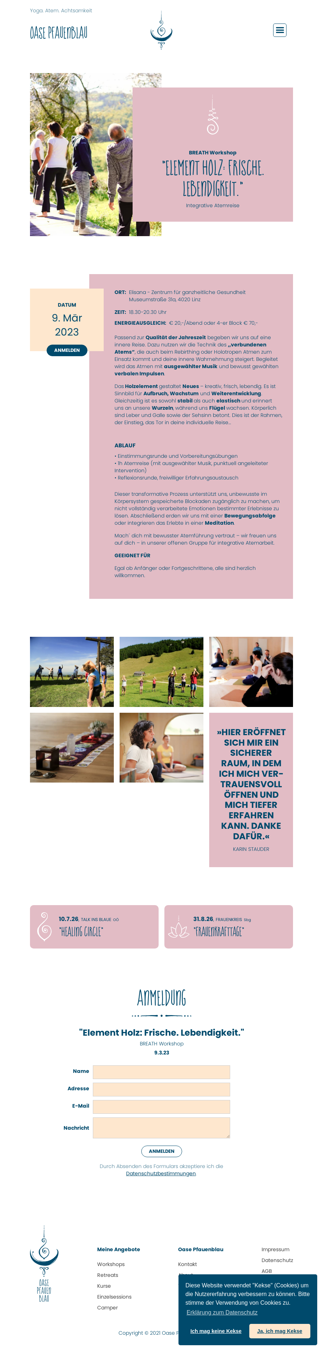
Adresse (78, 1088)
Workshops (111, 1264)
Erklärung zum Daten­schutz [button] (222, 1312)
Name (81, 1071)
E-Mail (80, 1105)
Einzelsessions (114, 1296)
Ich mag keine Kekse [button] (216, 1331)
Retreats (107, 1275)
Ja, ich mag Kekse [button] (279, 1331)
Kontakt (187, 1264)
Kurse (104, 1286)
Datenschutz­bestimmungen (161, 1173)
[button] (280, 30)
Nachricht (76, 1127)
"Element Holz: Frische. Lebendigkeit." (161, 1033)
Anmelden (67, 350)
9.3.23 (161, 1052)
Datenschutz (277, 1260)
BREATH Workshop (162, 1043)
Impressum (275, 1249)
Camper (107, 1307)
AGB (267, 1271)
